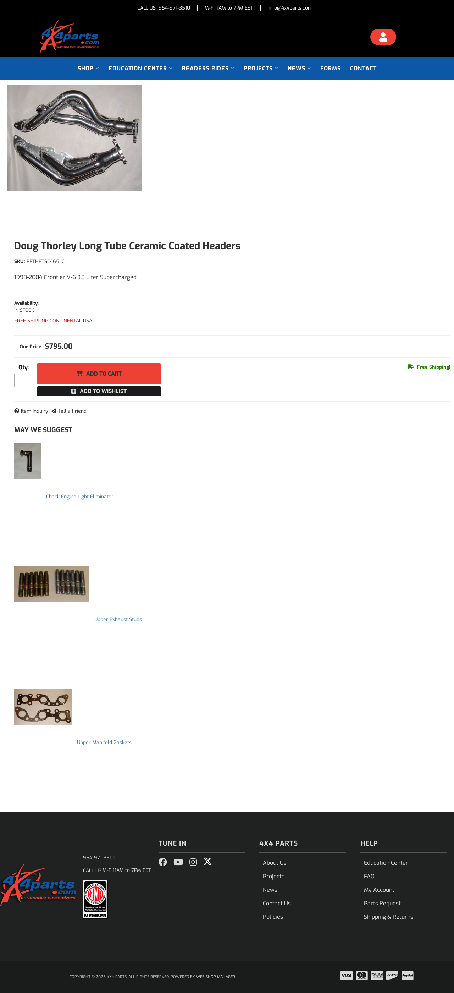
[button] (88, 68)
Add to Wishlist (103, 391)
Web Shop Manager (215, 977)
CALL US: (163, 8)
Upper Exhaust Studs (118, 619)
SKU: (19, 261)
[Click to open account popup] (383, 38)
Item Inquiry (34, 411)
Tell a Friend (72, 411)
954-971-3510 (99, 857)
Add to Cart (104, 374)
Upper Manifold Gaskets (104, 742)
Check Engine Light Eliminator (80, 496)
